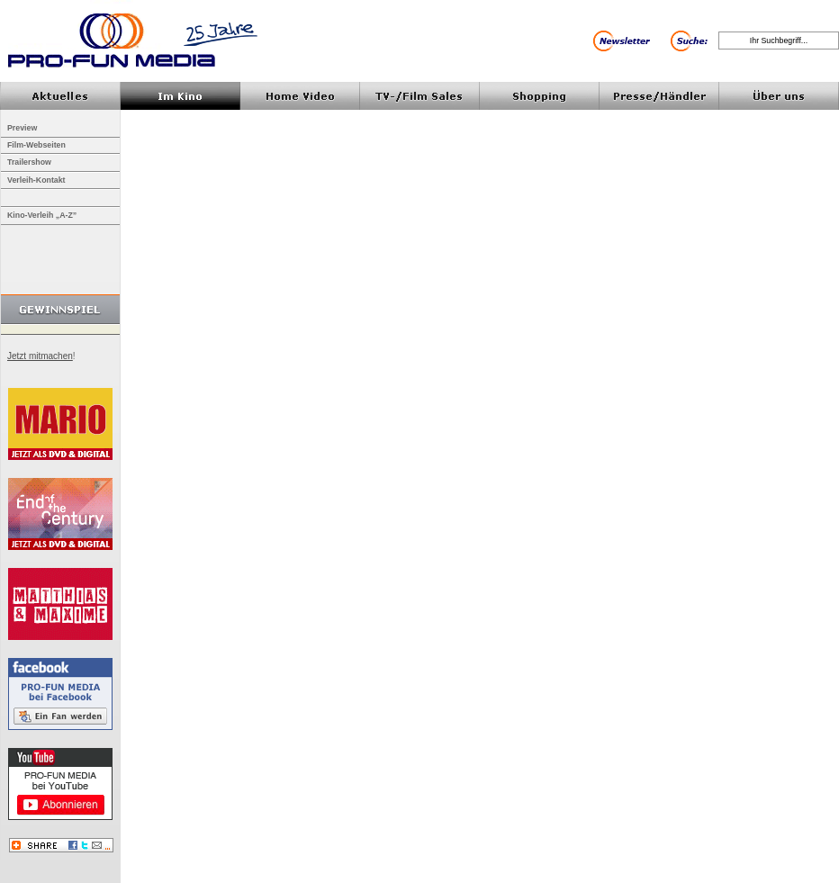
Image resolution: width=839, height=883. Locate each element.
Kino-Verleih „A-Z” (42, 215)
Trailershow (29, 162)
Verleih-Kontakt (36, 180)
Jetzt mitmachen (40, 356)
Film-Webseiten (36, 144)
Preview (22, 127)
